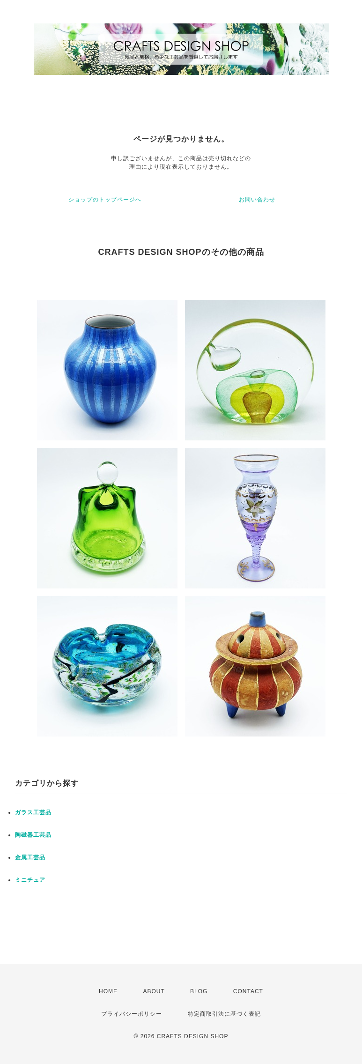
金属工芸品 (30, 857)
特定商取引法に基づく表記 (224, 1014)
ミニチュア (30, 880)
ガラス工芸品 (33, 812)
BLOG (198, 991)
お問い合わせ (257, 199)
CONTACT (248, 991)
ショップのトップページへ (104, 199)
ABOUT (153, 991)
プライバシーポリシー (131, 1014)
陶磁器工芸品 (33, 835)
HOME (108, 991)
